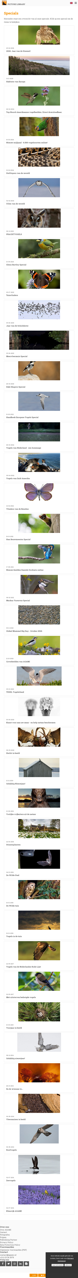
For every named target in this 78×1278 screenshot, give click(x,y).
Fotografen (5, 1235)
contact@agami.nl (8, 1255)
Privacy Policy (6, 1242)
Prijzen (3, 1237)
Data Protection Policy (10, 1245)
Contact (3, 1232)
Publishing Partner (8, 1240)
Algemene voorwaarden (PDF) (13, 1250)
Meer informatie (57, 1265)
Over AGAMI (5, 1230)
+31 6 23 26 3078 (7, 1257)
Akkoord (68, 1265)
